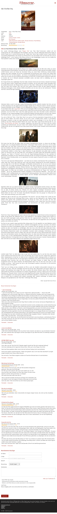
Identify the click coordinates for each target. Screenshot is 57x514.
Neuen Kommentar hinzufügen (8, 286)
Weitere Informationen (15, 6)
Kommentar (4, 467)
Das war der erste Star (6, 422)
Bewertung (4, 464)
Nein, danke (47, 1)
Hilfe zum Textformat (48, 478)
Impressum (3, 506)
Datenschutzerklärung (5, 505)
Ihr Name (3, 453)
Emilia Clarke (21, 40)
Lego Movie (17, 109)
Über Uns (3, 508)
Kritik (2, 49)
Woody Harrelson (29, 40)
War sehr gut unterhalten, (7, 388)
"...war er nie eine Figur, (6, 290)
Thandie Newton (13, 42)
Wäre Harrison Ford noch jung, (8, 363)
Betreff (3, 460)
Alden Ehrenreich (13, 40)
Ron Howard (12, 39)
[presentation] (13, 491)
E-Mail (2, 456)
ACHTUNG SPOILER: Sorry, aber (8, 340)
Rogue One (26, 51)
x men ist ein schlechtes (7, 328)
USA (10, 33)
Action (18, 37)
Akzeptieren (39, 1)
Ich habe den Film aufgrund (7, 402)
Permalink (4, 322)
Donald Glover (21, 42)
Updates (2, 507)
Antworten (10, 322)
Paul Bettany (37, 40)
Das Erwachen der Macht (11, 123)
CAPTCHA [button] (3, 485)
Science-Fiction (12, 37)
